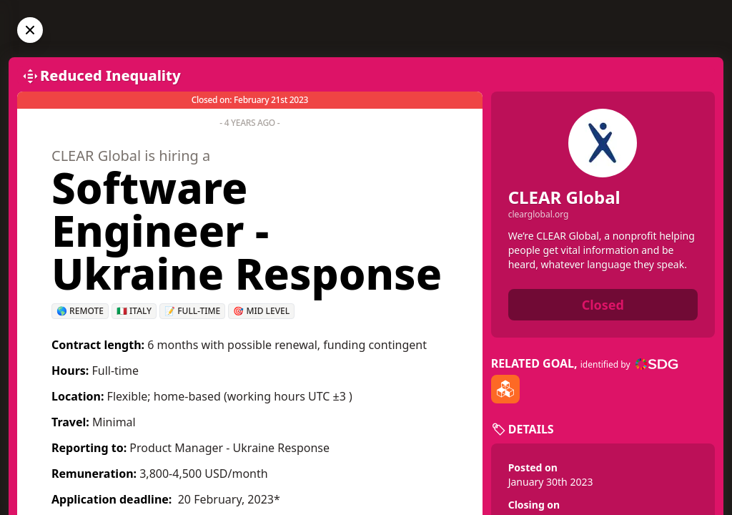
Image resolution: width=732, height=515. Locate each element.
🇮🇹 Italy (134, 311)
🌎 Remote (80, 311)
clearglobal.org (538, 214)
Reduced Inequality (110, 75)
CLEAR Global (564, 197)
